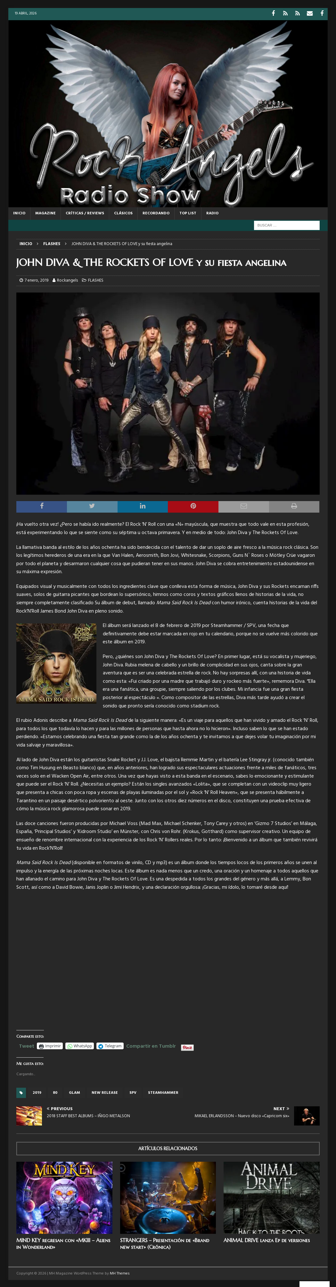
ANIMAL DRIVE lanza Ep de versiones (267, 1239)
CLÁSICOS (123, 212)
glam (74, 1092)
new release (105, 1092)
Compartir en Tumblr (151, 1045)
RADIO (212, 212)
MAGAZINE (45, 212)
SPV (132, 1092)
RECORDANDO (156, 212)
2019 (37, 1092)
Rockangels (67, 279)
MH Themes (120, 1272)
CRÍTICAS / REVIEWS (85, 212)
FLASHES (95, 279)
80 (55, 1092)
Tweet (26, 1045)
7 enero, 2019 (36, 279)
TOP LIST (187, 212)
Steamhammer (163, 1092)
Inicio (19, 212)
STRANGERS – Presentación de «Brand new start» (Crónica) (164, 1242)
